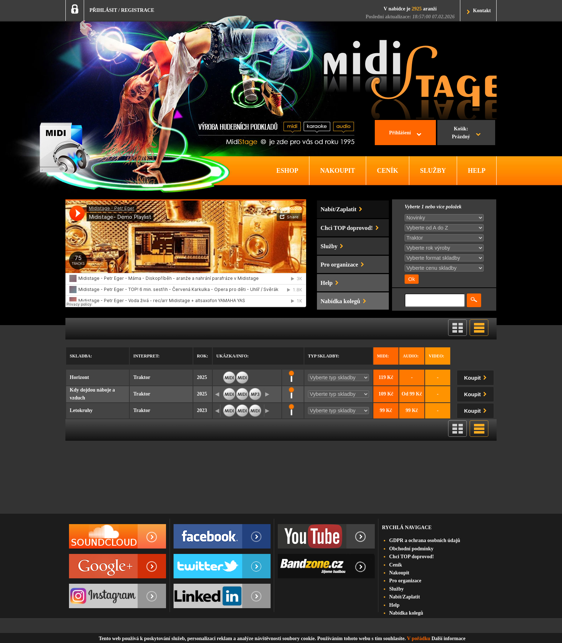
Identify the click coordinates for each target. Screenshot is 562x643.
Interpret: (146, 355)
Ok (411, 279)
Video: (436, 355)
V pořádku (418, 638)
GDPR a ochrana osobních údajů (424, 540)
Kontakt (482, 10)
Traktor (141, 377)
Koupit (476, 377)
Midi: (383, 355)
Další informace (448, 638)
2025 (202, 377)
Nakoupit (399, 572)
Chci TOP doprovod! (411, 556)
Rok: (202, 355)
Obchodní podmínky (411, 548)
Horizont (79, 377)
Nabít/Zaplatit (404, 597)
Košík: (461, 133)
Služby (396, 589)
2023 (202, 410)
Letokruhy (81, 410)
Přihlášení (400, 132)
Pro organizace (405, 580)
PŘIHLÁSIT (103, 10)
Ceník (395, 565)
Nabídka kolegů (406, 613)
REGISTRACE (138, 10)
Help (394, 605)
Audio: (411, 355)
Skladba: (81, 355)
